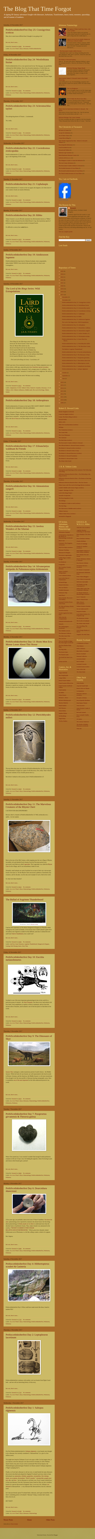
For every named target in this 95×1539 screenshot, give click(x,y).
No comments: (27, 46)
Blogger (56, 1535)
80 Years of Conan (63, 130)
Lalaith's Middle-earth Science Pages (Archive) (71, 487)
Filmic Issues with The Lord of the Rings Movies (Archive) (74, 485)
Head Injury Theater (82, 703)
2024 (62, 274)
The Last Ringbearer (72, 88)
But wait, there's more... (12, 42)
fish (42, 1476)
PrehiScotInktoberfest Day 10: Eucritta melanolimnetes (76, 352)
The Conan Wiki (63, 432)
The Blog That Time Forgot (37, 8)
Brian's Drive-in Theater (83, 688)
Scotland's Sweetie (81, 664)
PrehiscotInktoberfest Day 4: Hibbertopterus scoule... (76, 363)
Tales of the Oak (81, 669)
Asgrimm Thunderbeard (30, 944)
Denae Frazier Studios (64, 680)
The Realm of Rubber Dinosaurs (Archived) (82, 725)
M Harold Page (63, 582)
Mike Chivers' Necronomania (80, 602)
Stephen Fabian (63, 713)
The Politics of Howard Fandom (67, 59)
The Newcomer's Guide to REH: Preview (71, 51)
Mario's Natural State (82, 599)
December (65, 297)
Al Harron (61, 182)
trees (15, 1480)
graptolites (30, 1476)
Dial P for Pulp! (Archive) (66, 547)
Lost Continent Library (65, 575)
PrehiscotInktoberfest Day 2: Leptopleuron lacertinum (76, 366)
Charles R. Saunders (35, 388)
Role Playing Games (16, 946)
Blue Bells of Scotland (82, 651)
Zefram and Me (63, 661)
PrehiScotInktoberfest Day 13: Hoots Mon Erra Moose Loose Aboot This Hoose (29, 643)
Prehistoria (47, 93)
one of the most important (21, 1080)
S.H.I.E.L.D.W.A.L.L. (64, 158)
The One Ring (62, 506)
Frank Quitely (62, 690)
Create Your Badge (63, 199)
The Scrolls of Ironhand (83, 621)
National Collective (82, 656)
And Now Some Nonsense (17, 944)
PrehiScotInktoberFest (35, 48)
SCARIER (20, 1228)
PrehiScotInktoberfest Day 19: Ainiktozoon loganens (76, 319)
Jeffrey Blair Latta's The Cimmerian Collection (83, 589)
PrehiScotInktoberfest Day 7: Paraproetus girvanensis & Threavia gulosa (26, 1115)
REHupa (61, 427)
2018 (62, 291)
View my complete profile (66, 231)
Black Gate (62, 540)
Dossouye (44, 388)
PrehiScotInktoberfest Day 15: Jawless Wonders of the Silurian (25, 527)
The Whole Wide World (65, 461)
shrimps (46, 1476)
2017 (62, 294)
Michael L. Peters (63, 697)
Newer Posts (8, 1520)
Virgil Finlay (62, 718)
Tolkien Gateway (63, 511)
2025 (62, 271)
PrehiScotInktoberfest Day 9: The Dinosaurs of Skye (76, 355)
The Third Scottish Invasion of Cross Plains (70, 173)
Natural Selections (63, 585)
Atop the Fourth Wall (82, 686)
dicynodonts (21, 1478)
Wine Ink (79, 728)
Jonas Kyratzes (81, 705)
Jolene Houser (62, 695)
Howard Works (63, 419)
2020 (62, 286)
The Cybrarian (62, 437)
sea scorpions (13, 1478)
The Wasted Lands (63, 654)
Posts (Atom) (14, 1524)
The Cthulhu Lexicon (64, 631)
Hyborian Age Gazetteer (65, 152)
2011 (62, 397)
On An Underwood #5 (82, 609)
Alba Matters (80, 646)
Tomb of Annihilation (17, 934)
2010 (62, 400)
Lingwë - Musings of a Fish (66, 490)
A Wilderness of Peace (82, 643)
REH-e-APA (62, 422)
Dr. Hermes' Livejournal (83, 570)
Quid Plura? (62, 595)
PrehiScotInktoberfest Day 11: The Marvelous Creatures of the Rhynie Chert (28, 805)
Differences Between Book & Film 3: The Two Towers (73, 482)
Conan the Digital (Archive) (66, 414)
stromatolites (37, 1476)
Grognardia (62, 564)
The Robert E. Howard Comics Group (69, 450)
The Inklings (62, 500)
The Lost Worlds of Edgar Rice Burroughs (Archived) (66, 642)
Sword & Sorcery (63, 610)
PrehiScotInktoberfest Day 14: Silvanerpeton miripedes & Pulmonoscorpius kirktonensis (28, 567)
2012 (62, 394)
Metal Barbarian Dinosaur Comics (68, 155)
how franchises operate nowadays (39, 367)
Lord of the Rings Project (65, 493)
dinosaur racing (34, 924)
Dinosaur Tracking (64, 550)
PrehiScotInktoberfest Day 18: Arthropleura (27, 400)
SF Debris (79, 719)
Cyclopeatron (80, 691)
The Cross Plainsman (64, 435)
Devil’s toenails (30, 1478)
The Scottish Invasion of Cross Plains (68, 168)
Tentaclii (61, 624)
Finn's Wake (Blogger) (82, 576)
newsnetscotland (81, 659)
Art (11, 48)
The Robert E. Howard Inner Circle (68, 458)
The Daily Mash (81, 672)
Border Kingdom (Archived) (66, 411)
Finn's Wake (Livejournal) (83, 579)
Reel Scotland (80, 661)
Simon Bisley (62, 711)
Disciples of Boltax (82, 698)
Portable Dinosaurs (64, 590)
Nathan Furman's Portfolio (84, 606)
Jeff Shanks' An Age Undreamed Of (82, 585)
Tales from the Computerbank (63, 617)
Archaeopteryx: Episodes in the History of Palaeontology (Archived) (66, 536)
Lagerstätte (27, 864)
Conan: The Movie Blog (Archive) (68, 417)
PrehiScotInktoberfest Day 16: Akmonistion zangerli (76, 330)
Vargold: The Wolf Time (83, 634)
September (65, 375)
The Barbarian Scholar (83, 618)
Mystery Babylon (63, 703)
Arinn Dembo (80, 683)
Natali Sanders (62, 705)
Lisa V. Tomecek (81, 597)
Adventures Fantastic (64, 532)
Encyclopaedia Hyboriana (65, 145)
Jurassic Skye (9, 1072)
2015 (62, 385)
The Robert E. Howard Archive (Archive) (70, 448)
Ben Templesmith (63, 675)
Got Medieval (62, 562)
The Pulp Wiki (62, 649)
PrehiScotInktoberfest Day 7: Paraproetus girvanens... (76, 357)
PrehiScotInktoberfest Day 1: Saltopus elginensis (75, 369)
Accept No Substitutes (64, 133)
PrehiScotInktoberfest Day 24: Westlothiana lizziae (75, 305)
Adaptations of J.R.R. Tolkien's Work (19, 388)
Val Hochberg (62, 716)
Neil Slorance (62, 708)
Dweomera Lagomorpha (65, 555)
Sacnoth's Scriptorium (64, 495)
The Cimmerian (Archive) (65, 430)
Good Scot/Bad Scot (64, 147)
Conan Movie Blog (64, 138)
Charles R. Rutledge (82, 543)
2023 (62, 277)
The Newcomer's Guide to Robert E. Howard (70, 165)
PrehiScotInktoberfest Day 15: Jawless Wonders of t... (76, 333)
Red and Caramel (81, 712)
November (65, 300)
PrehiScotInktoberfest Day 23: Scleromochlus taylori (76, 308)
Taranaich (73, 208)
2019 (62, 289)
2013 (62, 391)
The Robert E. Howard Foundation (68, 456)
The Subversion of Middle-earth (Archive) (70, 508)
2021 (62, 283)
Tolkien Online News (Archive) (67, 513)
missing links (40, 1478)
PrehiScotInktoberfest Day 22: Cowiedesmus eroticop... (76, 311)
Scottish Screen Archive (83, 666)
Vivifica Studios (63, 721)
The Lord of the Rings (38, 390)
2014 (62, 388)
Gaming (8, 946)
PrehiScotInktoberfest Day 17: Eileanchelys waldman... (76, 328)
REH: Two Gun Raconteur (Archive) (68, 424)
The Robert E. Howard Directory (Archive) (70, 453)
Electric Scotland (81, 654)
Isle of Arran (15, 418)
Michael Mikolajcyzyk (65, 700)
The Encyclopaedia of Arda (66, 498)
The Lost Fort (62, 638)
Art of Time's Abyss (17, 48)
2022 (62, 280)
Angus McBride (63, 673)
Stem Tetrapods (28, 1002)
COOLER (31, 1228)
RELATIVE (9, 1230)
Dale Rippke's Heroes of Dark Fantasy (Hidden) (83, 551)
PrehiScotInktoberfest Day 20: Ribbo (24, 215)
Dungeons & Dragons (43, 944)
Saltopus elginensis (31, 1451)
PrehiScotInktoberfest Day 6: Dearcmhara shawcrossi (76, 360)
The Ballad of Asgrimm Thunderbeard (24, 899)
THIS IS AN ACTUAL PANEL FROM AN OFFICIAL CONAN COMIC (78, 40)
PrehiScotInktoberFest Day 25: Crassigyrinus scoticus (76, 302)
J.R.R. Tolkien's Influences (17, 390)
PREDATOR (23, 1230)
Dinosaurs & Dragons (64, 552)
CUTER (26, 1228)
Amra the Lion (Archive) (83, 527)
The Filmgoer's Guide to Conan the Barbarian (71, 160)
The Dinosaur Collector (65, 633)
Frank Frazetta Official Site (66, 683)
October (64, 372)
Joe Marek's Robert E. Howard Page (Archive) (83, 593)
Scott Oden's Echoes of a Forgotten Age (83, 614)
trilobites (24, 1476)
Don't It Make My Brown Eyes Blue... (77, 99)
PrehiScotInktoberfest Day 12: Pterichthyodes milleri (76, 343)
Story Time (25, 946)
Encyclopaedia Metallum (83, 700)
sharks (7, 1478)
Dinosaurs (26, 48)
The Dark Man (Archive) (65, 440)
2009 (62, 402)
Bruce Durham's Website (83, 538)
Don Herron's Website (82, 563)
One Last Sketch (63, 587)
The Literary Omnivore (83, 721)
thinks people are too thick (26, 1224)
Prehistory (8, 95)
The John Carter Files (64, 636)
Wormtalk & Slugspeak (65, 516)
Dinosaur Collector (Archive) (82, 694)
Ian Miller (61, 692)
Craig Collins (62, 678)
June (63, 378)
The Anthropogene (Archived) (64, 627)
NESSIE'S (14, 1228)
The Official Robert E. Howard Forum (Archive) (71, 445)
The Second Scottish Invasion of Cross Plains (71, 171)
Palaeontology (27, 93)
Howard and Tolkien (64, 150)
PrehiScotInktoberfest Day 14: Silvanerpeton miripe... (76, 336)
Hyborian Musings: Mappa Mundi (76, 68)
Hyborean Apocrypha (82, 582)
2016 (62, 382)
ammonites (18, 1476)
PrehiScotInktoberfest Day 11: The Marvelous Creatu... (76, 346)
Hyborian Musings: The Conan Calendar (69, 117)
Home (29, 1520)
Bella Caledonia (81, 648)
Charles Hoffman (81, 541)
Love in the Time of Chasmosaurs (64, 578)
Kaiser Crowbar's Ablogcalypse (63, 572)
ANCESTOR (16, 1230)
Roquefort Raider (81, 611)
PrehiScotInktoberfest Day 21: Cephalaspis (27, 184)
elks (10, 1480)
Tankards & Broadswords (65, 621)
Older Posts (50, 1520)
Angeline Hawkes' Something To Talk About (83, 531)
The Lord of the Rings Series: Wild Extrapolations (75, 322)
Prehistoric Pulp (63, 593)
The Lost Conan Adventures (66, 163)
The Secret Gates (63, 652)
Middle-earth (28, 390)
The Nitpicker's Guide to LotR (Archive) (69, 503)
